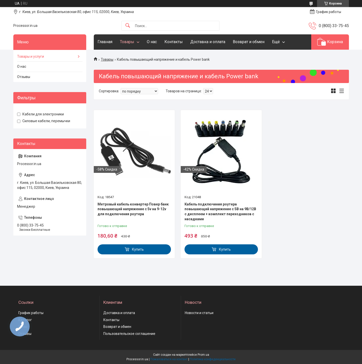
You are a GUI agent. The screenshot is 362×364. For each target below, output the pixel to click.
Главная (105, 41)
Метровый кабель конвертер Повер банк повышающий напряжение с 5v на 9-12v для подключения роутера (133, 209)
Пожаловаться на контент (169, 359)
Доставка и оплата (207, 41)
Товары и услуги (30, 56)
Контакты (173, 41)
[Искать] (127, 26)
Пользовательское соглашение (129, 334)
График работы (30, 313)
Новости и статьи (199, 313)
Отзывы (23, 77)
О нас (152, 41)
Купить (138, 249)
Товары (127, 41)
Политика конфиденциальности (213, 359)
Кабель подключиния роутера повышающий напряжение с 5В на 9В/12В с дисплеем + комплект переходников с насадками (220, 211)
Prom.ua (203, 354)
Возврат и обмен (248, 41)
